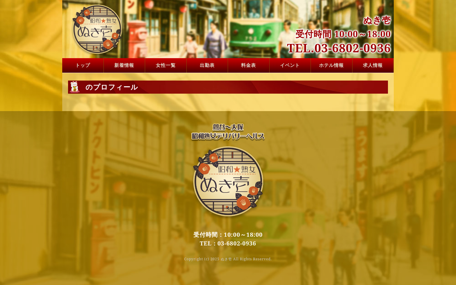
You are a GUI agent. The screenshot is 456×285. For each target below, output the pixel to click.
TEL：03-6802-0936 (228, 243)
